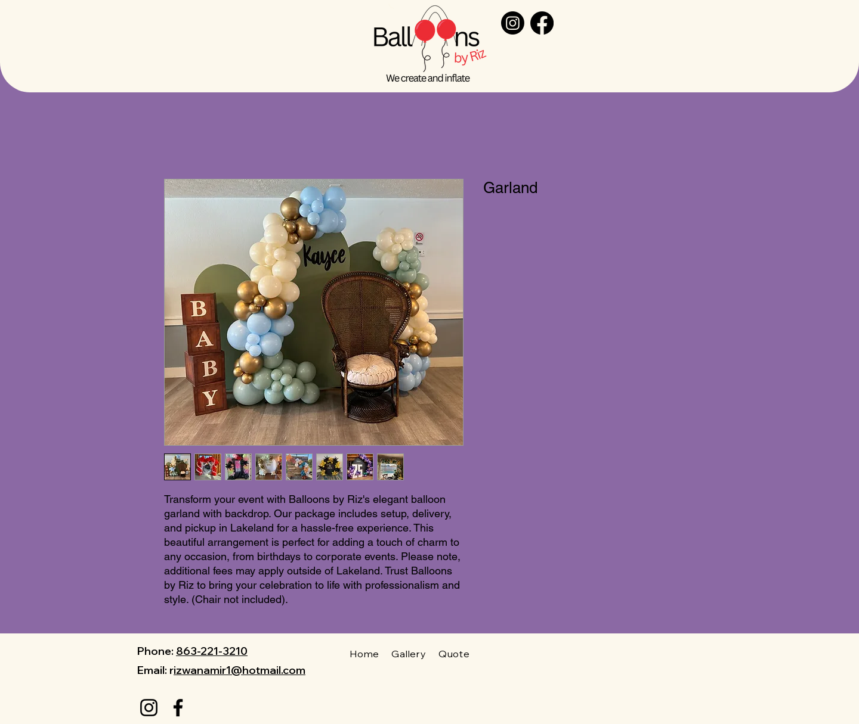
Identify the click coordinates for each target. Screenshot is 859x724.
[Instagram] (512, 23)
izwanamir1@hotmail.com (239, 670)
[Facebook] (542, 23)
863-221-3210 (212, 651)
